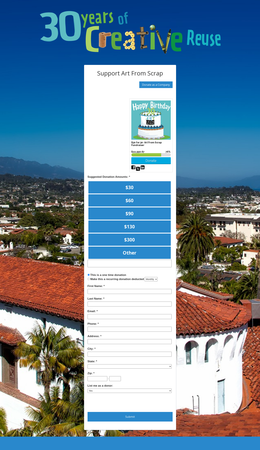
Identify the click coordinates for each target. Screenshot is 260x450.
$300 (129, 240)
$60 (129, 200)
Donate (151, 161)
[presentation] (113, 402)
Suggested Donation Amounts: (108, 176)
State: (92, 361)
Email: (92, 311)
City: (91, 348)
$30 (129, 187)
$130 (129, 226)
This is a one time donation (108, 275)
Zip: (90, 373)
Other (129, 253)
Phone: (93, 323)
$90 (129, 213)
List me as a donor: (100, 385)
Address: (94, 336)
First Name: (96, 286)
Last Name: (95, 298)
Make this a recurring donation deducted (117, 279)
